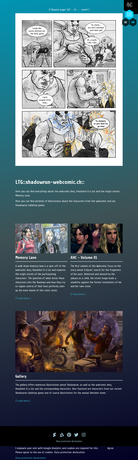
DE (125, 22)
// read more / (23, 298)
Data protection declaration (69, 441)
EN (132, 22)
